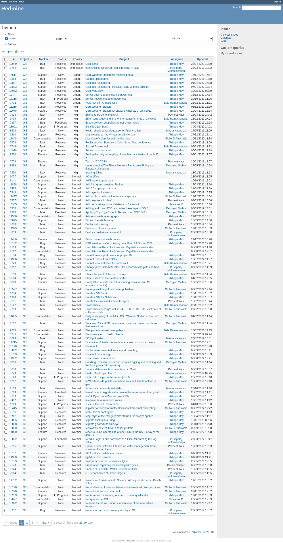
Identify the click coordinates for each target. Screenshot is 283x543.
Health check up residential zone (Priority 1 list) (113, 130)
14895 (13, 220)
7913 (13, 114)
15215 (13, 106)
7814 (13, 473)
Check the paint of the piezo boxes (105, 274)
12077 (13, 499)
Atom (198, 532)
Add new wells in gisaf (98, 200)
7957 (13, 122)
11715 (13, 342)
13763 (13, 354)
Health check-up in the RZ (100, 373)
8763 (13, 247)
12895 (13, 420)
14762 (13, 480)
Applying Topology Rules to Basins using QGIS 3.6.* (116, 212)
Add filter (176, 38)
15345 (13, 204)
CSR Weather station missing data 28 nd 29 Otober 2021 (118, 243)
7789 (13, 309)
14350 (13, 457)
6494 (13, 188)
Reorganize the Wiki (97, 499)
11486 (13, 239)
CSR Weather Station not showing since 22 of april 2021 (118, 110)
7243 (13, 263)
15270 (13, 491)
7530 (13, 274)
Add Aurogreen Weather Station (104, 184)
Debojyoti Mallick (176, 165)
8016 (13, 362)
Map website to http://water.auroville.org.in (110, 134)
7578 (13, 465)
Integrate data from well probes (103, 400)
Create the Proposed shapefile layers (107, 301)
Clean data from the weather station (106, 278)
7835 (13, 208)
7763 (13, 392)
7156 (13, 412)
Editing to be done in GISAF (101, 114)
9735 (13, 330)
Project (24, 59)
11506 (13, 216)
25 (80, 522)
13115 (13, 98)
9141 (13, 180)
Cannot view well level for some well (106, 263)
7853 (13, 396)
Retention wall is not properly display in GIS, (111, 510)
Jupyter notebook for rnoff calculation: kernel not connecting (120, 408)
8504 (13, 278)
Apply (10, 51)
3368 (13, 78)
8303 (13, 130)
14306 (13, 259)
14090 (13, 432)
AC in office (92, 176)
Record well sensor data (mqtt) (103, 491)
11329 (13, 228)
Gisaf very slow (94, 90)
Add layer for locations (98, 192)
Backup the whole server (99, 220)
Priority (77, 59)
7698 (13, 338)
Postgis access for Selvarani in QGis (106, 461)
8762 (13, 251)
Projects (13, 1)
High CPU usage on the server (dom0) (107, 377)
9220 (13, 154)
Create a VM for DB (97, 293)
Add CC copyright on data (100, 188)
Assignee (177, 59)
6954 (13, 293)
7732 (13, 102)
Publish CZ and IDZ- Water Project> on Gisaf (111, 469)
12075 (13, 110)
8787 (13, 381)
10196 (13, 487)
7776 (13, 161)
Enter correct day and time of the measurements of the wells (120, 118)
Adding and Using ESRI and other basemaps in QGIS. (117, 208)
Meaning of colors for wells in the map (107, 138)
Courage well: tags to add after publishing (109, 289)
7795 (13, 446)
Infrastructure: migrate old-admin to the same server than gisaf (122, 392)
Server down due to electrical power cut (108, 94)
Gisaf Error (91, 63)
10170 (13, 346)
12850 (13, 428)
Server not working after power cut (105, 98)
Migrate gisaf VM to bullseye (102, 424)
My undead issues (231, 53)
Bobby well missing (96, 224)
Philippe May (176, 63)
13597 (13, 289)
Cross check (92, 305)
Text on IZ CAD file (96, 161)
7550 (13, 172)
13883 (13, 86)
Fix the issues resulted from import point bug (111, 350)
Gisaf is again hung (96, 126)
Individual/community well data (103, 388)
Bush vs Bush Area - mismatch (103, 232)
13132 (13, 243)
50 (85, 522)
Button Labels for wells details (102, 239)
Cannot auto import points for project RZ (108, 255)
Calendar (226, 37)
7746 (13, 146)
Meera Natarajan (176, 130)
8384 (13, 212)
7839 (13, 232)
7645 (13, 334)
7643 (13, 373)
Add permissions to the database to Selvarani (112, 204)
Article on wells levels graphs (102, 216)
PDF (212, 532)
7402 (13, 400)
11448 (13, 138)
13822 (13, 439)
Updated (202, 59)
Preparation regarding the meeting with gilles (111, 465)
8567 (13, 323)
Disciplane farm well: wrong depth (105, 330)
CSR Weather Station (98, 106)
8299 (13, 165)
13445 (13, 408)
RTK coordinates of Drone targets (105, 473)
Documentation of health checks (104, 334)
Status (12, 38)
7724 (13, 469)
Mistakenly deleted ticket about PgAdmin (109, 428)
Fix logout (91, 346)
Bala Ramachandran (176, 102)
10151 (13, 453)
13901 (13, 416)
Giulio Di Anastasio (176, 138)
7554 (13, 255)
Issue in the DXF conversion (102, 404)
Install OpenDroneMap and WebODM (107, 396)
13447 (13, 94)
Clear (22, 51)
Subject (124, 59)
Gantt (224, 40)
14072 (13, 90)
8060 (13, 282)
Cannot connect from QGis (101, 259)
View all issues (229, 34)
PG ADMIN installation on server (104, 453)
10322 (13, 503)
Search (236, 7)
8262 (13, 267)
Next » (46, 522)
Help (21, 1)
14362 (13, 358)
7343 (13, 192)
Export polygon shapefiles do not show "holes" (112, 122)
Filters (11, 34)
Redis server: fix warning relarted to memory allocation (117, 495)
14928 (13, 150)
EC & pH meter (94, 338)
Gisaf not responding (97, 82)
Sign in (277, 1)
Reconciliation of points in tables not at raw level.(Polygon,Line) (122, 487)
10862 (13, 350)
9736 (13, 118)
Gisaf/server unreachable (100, 358)
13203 (13, 495)
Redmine (130, 540)
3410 (13, 134)
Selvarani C (176, 204)
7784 (13, 67)
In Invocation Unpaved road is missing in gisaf (112, 67)
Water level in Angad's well (101, 102)
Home (4, 1)
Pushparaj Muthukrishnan (176, 69)
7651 (13, 301)
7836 (13, 224)
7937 (13, 510)
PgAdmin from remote (98, 457)
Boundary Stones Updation (101, 228)
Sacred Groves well (96, 146)
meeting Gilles (93, 172)
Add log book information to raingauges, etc (110, 196)
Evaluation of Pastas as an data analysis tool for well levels (120, 342)
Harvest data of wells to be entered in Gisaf (110, 369)
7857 (13, 200)
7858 (13, 369)
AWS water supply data (99, 180)
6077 (13, 176)
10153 (13, 461)
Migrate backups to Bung (100, 420)
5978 (13, 142)
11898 (13, 184)
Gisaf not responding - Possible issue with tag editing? (117, 86)
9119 (13, 388)
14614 (13, 74)
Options (12, 44)
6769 (13, 404)
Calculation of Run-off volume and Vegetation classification (119, 247)
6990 (13, 297)
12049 (13, 63)
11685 (13, 316)
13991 (13, 126)
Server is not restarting (98, 150)
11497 (13, 196)
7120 (13, 377)
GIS (25, 63)
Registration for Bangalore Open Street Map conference (118, 142)
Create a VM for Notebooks (101, 297)
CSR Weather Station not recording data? (109, 74)
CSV (205, 532)
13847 (13, 82)
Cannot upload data (97, 78)
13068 (13, 424)
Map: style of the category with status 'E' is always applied (119, 416)
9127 (13, 305)
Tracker (43, 59)
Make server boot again (99, 412)
